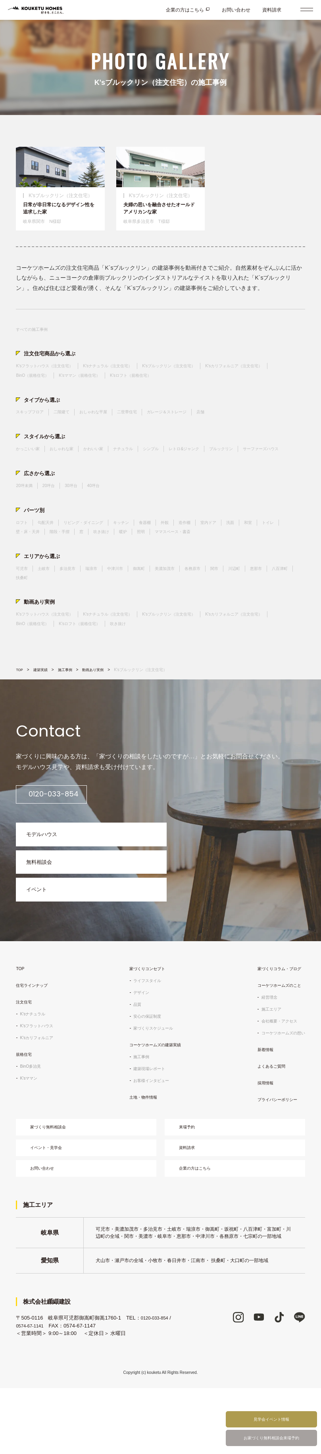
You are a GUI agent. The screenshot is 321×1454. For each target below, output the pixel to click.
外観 (184, 557)
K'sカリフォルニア (40, 1095)
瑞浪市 (100, 606)
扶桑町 (52, 617)
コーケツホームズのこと (275, 1042)
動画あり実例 (42, 642)
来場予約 (190, 1186)
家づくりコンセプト (144, 1026)
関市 (238, 606)
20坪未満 (25, 517)
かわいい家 (105, 468)
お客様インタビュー (148, 1138)
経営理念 (262, 1054)
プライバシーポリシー (272, 1157)
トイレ (23, 567)
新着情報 (258, 1107)
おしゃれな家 (68, 468)
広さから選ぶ (42, 504)
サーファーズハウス (37, 478)
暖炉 (160, 567)
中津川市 (126, 606)
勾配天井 (49, 557)
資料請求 (271, 10)
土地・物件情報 (140, 1154)
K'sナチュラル (35, 1071)
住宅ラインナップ (35, 1042)
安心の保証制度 (144, 1073)
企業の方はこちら (185, 10)
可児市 (23, 606)
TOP (20, 713)
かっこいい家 (30, 468)
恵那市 (284, 606)
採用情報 (258, 1140)
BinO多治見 (32, 1123)
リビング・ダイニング (93, 557)
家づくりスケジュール (151, 1085)
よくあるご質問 (265, 1123)
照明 (180, 567)
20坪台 (53, 517)
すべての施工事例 (35, 341)
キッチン (136, 557)
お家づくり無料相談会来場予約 (271, 1436)
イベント (40, 945)
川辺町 (260, 606)
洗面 (257, 557)
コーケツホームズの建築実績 (154, 1102)
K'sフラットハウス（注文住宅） (50, 380)
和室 (276, 557)
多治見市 (73, 606)
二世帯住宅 (143, 429)
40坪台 (102, 517)
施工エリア (265, 1066)
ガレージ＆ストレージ (189, 429)
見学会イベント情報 (271, 1415)
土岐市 (47, 606)
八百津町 (25, 617)
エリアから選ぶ (44, 592)
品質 (132, 1062)
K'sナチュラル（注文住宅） (123, 380)
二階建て (68, 429)
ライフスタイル (144, 1038)
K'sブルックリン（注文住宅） (195, 380)
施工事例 (69, 713)
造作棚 (206, 557)
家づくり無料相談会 (54, 1186)
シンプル (169, 468)
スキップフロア (32, 429)
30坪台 (77, 517)
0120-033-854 (66, 838)
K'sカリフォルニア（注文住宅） (50, 390)
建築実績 (42, 713)
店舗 (227, 429)
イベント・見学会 (52, 1209)
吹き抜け (136, 567)
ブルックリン (250, 468)
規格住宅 (25, 1111)
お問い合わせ (236, 10)
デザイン (136, 1050)
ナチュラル (138, 468)
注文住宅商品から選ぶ (53, 366)
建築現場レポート (146, 1126)
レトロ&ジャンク (207, 468)
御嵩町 (153, 606)
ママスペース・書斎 (216, 567)
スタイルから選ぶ (47, 454)
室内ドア (232, 557)
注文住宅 (25, 1059)
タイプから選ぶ (44, 415)
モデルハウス (45, 881)
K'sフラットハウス (40, 1083)
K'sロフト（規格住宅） (227, 390)
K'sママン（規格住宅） (167, 390)
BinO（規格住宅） (114, 390)
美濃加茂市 (182, 606)
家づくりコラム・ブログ (275, 1026)
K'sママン (30, 1135)
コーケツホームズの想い (279, 1090)
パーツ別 (36, 543)
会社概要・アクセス (274, 1078)
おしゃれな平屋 (104, 429)
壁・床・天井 (54, 567)
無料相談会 (43, 913)
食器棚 (163, 557)
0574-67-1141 (32, 1392)
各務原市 (213, 606)
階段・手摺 (90, 567)
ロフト (23, 557)
